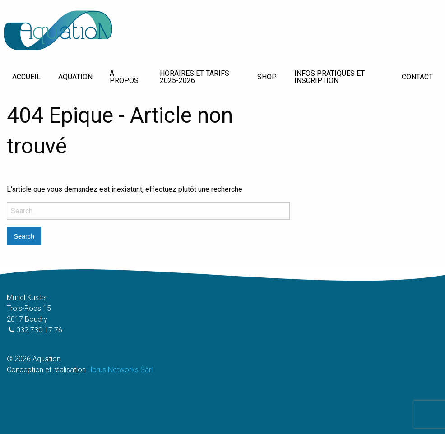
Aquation (75, 77)
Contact (417, 77)
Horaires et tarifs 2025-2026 (194, 77)
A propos (124, 77)
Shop (267, 77)
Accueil (26, 77)
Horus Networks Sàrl (120, 369)
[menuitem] (26, 77)
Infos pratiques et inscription (329, 77)
